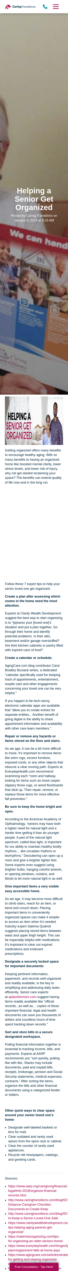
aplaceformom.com (22, 997)
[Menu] (55, 6)
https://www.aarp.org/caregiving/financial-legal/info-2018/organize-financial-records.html (38, 1190)
